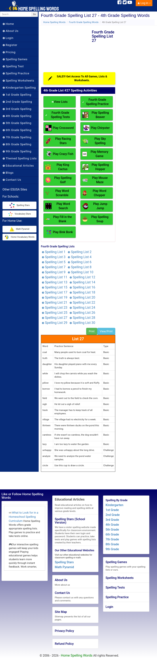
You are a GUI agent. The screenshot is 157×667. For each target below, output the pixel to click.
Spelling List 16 (82, 287)
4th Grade (112, 524)
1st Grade (112, 510)
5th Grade (112, 529)
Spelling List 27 (54, 318)
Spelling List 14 (82, 282)
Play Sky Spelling (94, 141)
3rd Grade (112, 520)
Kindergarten (114, 505)
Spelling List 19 (54, 297)
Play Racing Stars (58, 141)
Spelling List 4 (79, 257)
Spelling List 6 (79, 262)
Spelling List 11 (54, 277)
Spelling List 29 (54, 323)
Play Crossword (59, 128)
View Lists (60, 102)
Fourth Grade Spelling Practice (95, 102)
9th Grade (112, 549)
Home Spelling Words (54, 22)
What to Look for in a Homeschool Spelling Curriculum (23, 516)
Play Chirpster (96, 128)
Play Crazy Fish (59, 154)
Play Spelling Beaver (95, 115)
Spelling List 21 (54, 302)
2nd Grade (112, 515)
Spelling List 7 (53, 267)
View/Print (106, 331)
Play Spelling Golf (58, 180)
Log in (144, 3)
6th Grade (112, 534)
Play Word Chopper (94, 193)
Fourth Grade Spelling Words (84, 22)
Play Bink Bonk (59, 232)
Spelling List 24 (82, 307)
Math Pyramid (64, 567)
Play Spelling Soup (95, 219)
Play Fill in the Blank (58, 219)
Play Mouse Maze (95, 180)
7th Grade (112, 539)
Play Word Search (57, 206)
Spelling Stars (64, 562)
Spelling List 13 (54, 282)
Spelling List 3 (53, 257)
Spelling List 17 (54, 292)
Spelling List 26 (82, 312)
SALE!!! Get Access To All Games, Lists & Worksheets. (77, 78)
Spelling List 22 (82, 302)
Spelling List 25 (54, 312)
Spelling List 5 (53, 262)
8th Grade (112, 544)
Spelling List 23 (54, 307)
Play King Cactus (57, 167)
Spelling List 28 (82, 318)
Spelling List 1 (53, 252)
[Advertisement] (66, 46)
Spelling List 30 (82, 323)
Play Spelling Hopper (95, 167)
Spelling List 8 (79, 267)
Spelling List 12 (82, 277)
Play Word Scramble (57, 193)
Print (92, 331)
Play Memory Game (95, 154)
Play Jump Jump (94, 206)
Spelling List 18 (82, 292)
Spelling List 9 (53, 272)
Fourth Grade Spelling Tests (57, 115)
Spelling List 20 (82, 297)
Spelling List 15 (54, 287)
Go (34, 14)
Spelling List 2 (79, 252)
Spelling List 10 (80, 272)
